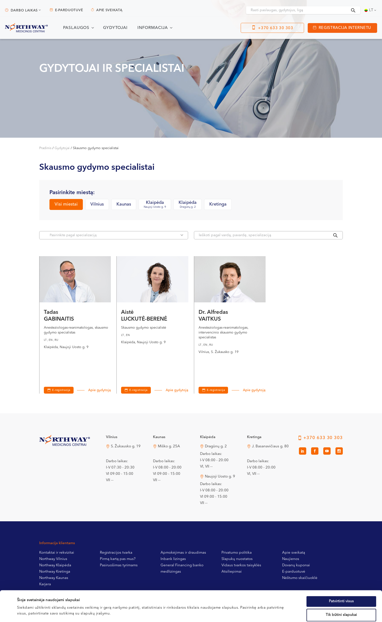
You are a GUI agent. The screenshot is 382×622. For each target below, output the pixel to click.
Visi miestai (66, 204)
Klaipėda (155, 204)
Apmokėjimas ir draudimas (183, 553)
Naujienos (290, 559)
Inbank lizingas (173, 559)
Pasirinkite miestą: (72, 192)
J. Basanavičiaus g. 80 (270, 446)
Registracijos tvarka (116, 553)
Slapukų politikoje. (123, 596)
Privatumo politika (236, 553)
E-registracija (61, 390)
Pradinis (45, 148)
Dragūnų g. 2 (216, 446)
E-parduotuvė (69, 10)
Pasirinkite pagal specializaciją (116, 235)
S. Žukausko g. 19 (126, 446)
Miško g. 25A (169, 446)
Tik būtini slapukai (341, 586)
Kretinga (218, 204)
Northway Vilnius (53, 559)
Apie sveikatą (109, 10)
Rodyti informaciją (200, 612)
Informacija (152, 28)
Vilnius (97, 204)
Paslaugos (76, 28)
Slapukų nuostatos (237, 559)
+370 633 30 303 (275, 28)
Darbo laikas (24, 10)
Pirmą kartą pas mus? (117, 559)
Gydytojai (115, 28)
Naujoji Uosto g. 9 (220, 476)
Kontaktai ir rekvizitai (56, 553)
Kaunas (123, 204)
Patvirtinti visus (341, 572)
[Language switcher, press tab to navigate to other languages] (370, 10)
